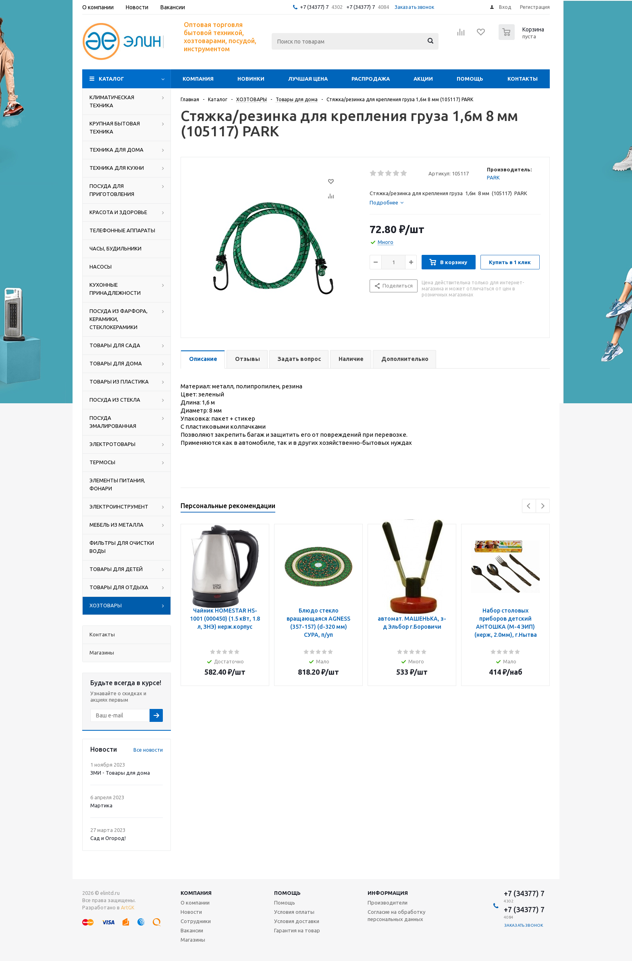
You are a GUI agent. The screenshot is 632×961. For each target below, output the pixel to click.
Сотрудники (196, 921)
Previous (529, 506)
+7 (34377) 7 (314, 7)
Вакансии (192, 930)
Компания (198, 78)
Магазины (193, 939)
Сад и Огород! (108, 838)
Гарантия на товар (297, 930)
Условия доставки (296, 921)
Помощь (470, 78)
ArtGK (127, 907)
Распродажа (370, 78)
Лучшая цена (308, 78)
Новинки (250, 78)
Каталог (111, 78)
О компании (195, 902)
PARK (493, 177)
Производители (387, 902)
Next (542, 506)
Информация (388, 893)
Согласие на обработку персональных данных (396, 915)
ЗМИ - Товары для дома (120, 772)
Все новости (148, 750)
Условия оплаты (294, 912)
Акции (423, 78)
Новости (191, 912)
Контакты (522, 78)
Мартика (101, 805)
